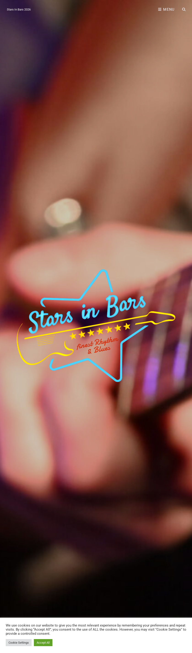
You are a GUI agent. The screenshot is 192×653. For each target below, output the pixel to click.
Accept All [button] (43, 642)
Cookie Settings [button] (18, 642)
